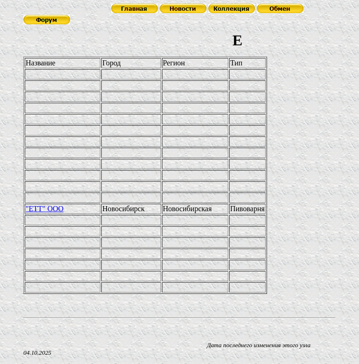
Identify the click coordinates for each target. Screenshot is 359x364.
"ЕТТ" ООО (44, 209)
